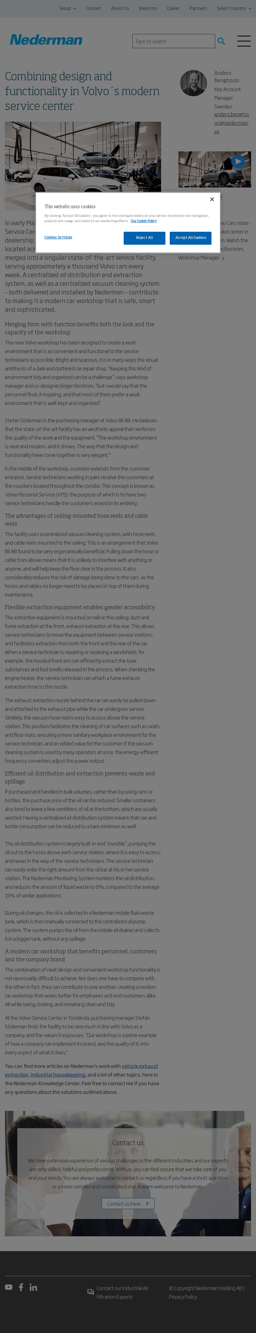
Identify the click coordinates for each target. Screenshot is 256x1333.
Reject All (144, 238)
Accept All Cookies (190, 238)
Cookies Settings (58, 237)
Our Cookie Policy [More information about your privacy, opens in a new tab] (144, 221)
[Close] (212, 199)
